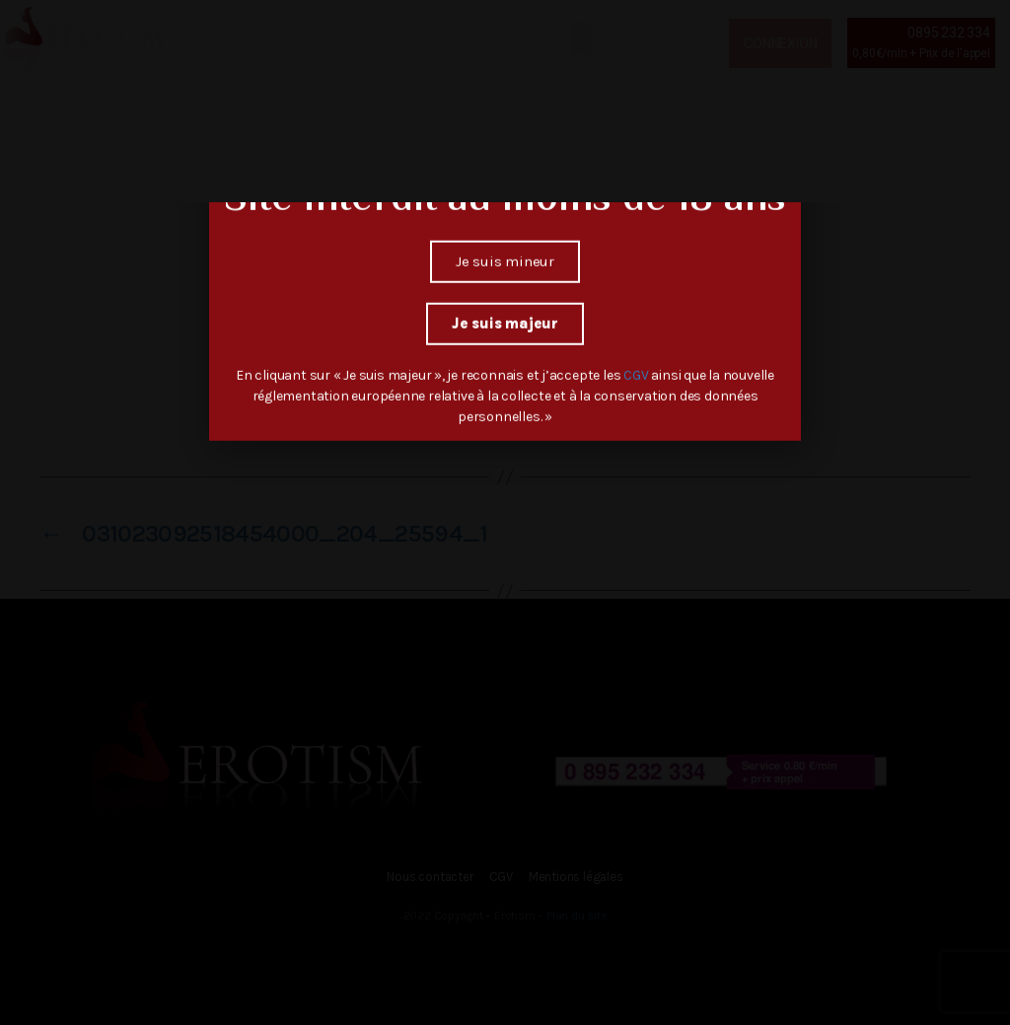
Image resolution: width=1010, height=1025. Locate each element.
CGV (637, 359)
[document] (505, 512)
